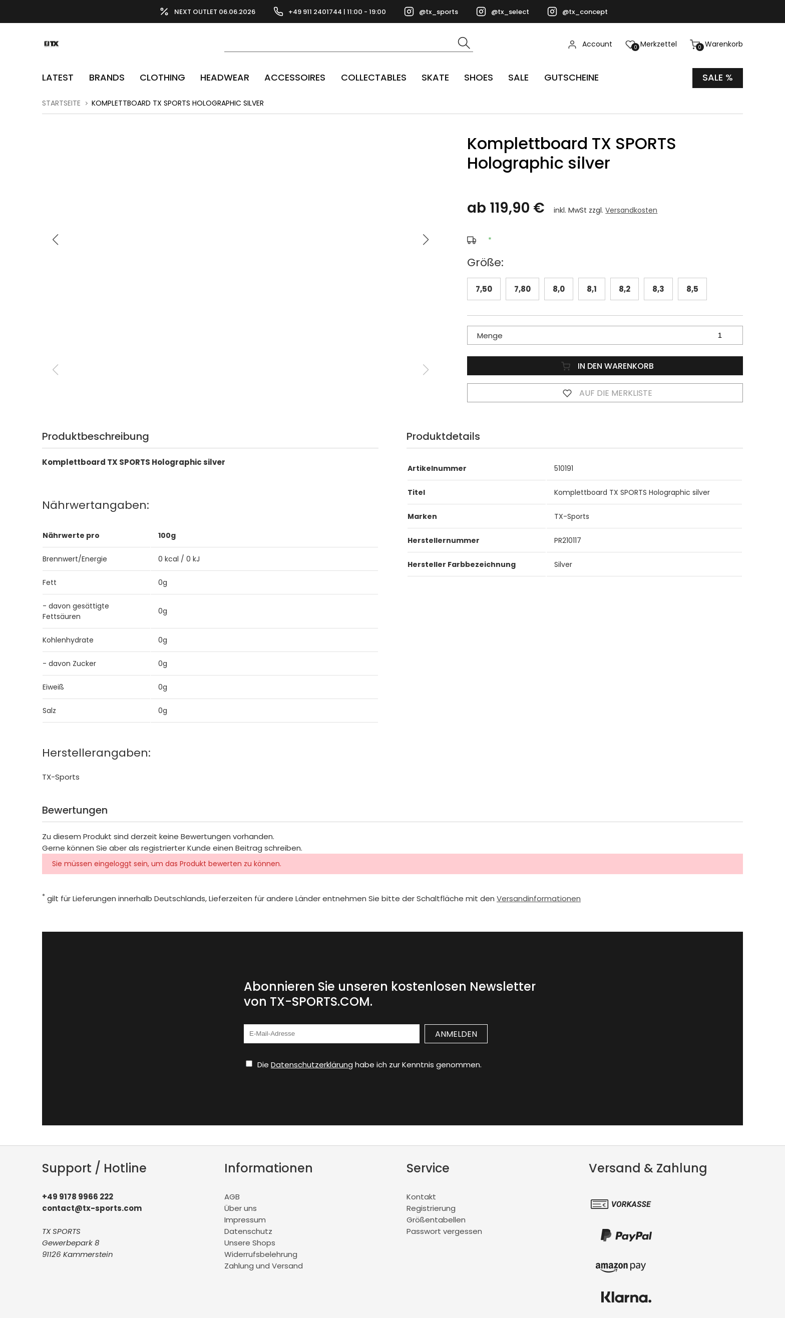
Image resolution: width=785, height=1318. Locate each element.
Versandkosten (631, 210)
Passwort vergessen (444, 1231)
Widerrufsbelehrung (260, 1254)
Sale (517, 78)
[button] (426, 239)
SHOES (477, 78)
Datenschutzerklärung (312, 1064)
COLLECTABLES (373, 78)
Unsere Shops (249, 1242)
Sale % (717, 78)
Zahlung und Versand (263, 1265)
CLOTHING (162, 78)
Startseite (61, 103)
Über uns (240, 1208)
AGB (232, 1196)
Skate (434, 78)
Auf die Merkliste (605, 392)
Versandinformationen (539, 898)
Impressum (245, 1219)
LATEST (58, 78)
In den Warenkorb (605, 365)
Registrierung (431, 1208)
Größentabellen (436, 1219)
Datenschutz (248, 1231)
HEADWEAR (224, 78)
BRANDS (106, 78)
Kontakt (421, 1196)
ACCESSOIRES (294, 78)
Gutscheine (570, 78)
